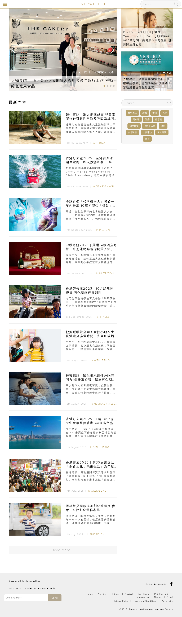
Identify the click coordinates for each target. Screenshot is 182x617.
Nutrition (81, 72)
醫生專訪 (132, 113)
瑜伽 (144, 113)
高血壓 (136, 119)
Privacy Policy (121, 601)
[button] (112, 50)
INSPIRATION (104, 72)
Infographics (142, 597)
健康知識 (132, 132)
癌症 (164, 113)
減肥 (163, 126)
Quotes (158, 597)
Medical (166, 73)
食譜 (154, 113)
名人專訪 (161, 132)
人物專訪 (147, 132)
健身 (147, 139)
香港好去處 (149, 126)
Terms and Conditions (145, 601)
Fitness (101, 186)
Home (90, 594)
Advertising (167, 601)
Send (54, 597)
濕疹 (147, 119)
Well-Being (117, 186)
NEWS (170, 597)
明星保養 (134, 126)
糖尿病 (158, 119)
